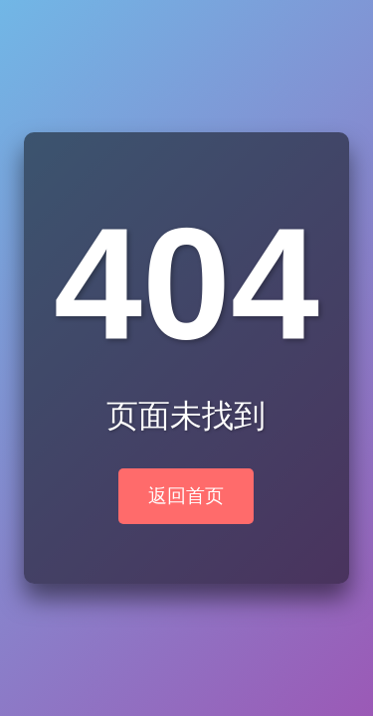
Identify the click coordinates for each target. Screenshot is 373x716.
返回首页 (186, 495)
